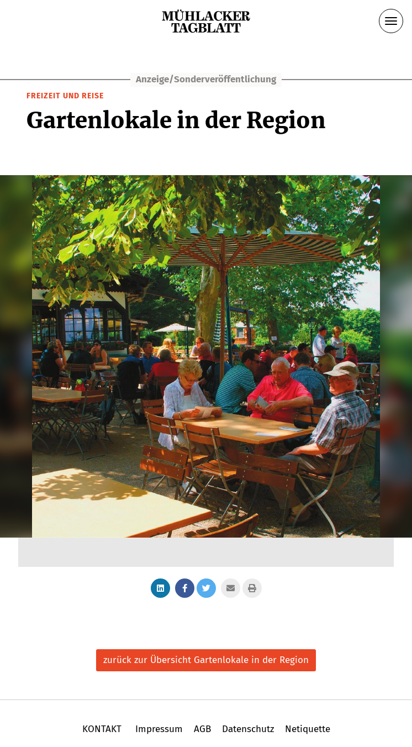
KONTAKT (103, 729)
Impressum (159, 729)
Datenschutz (248, 729)
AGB (202, 729)
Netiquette (306, 729)
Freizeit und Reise (65, 96)
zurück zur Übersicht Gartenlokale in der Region (206, 660)
